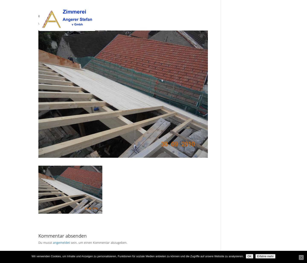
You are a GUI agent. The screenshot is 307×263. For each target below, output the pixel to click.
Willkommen (191, 8)
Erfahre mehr (265, 256)
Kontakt (263, 8)
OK (250, 256)
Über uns (212, 8)
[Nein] (301, 257)
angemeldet (61, 243)
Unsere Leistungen (237, 8)
